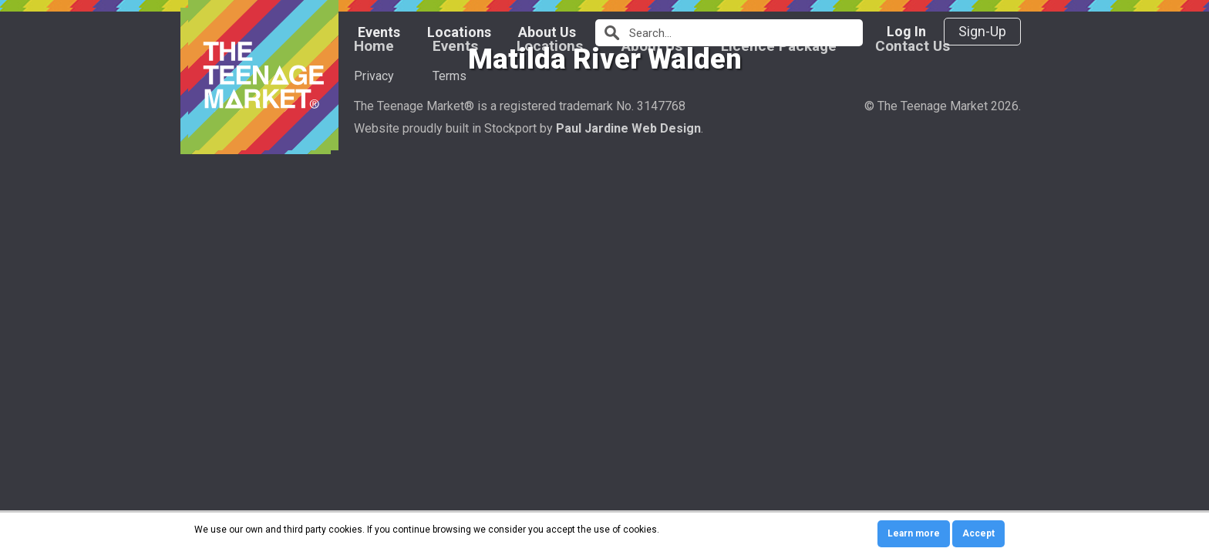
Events (379, 32)
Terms (449, 369)
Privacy (374, 369)
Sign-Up (982, 31)
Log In (906, 31)
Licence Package (779, 339)
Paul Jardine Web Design (628, 421)
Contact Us (912, 339)
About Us (547, 32)
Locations (459, 32)
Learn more (913, 533)
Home (374, 339)
